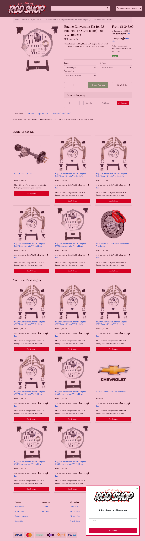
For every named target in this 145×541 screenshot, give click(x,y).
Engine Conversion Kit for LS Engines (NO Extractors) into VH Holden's (30, 463)
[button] (122, 85)
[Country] (89, 103)
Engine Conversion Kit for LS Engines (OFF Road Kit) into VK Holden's (30, 244)
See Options (31, 193)
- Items (127, 8)
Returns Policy (75, 511)
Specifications (43, 114)
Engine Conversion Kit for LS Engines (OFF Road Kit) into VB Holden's (30, 323)
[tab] (19, 113)
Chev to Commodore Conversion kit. (111, 392)
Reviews (62, 114)
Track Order (19, 511)
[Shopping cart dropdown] (140, 8)
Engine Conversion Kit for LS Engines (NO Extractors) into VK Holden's (71, 244)
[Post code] (106, 103)
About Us (45, 507)
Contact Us (19, 521)
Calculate (123, 103)
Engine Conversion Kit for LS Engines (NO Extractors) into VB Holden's (71, 463)
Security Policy (75, 521)
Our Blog (45, 511)
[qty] (73, 103)
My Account (19, 507)
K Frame (103, 63)
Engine (66, 63)
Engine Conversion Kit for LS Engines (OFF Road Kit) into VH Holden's (111, 174)
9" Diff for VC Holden (23, 173)
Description (19, 114)
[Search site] (107, 8)
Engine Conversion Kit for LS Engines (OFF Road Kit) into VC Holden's (71, 174)
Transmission (69, 71)
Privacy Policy (75, 516)
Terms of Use (74, 507)
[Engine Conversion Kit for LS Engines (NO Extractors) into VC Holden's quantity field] (74, 85)
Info (129, 34)
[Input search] (78, 8)
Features (31, 114)
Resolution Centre (21, 516)
